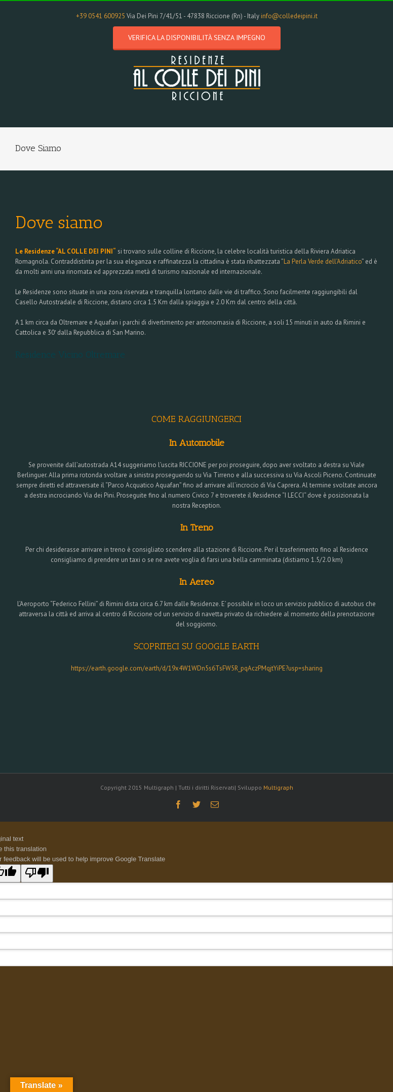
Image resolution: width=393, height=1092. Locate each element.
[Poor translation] (37, 873)
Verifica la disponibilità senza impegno (196, 37)
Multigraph (278, 787)
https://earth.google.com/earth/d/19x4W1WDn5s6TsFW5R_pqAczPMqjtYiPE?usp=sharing (197, 668)
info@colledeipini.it (289, 16)
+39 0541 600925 (100, 16)
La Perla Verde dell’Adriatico (323, 261)
